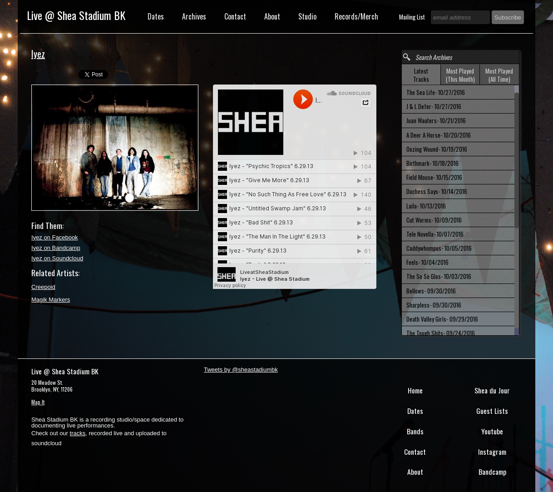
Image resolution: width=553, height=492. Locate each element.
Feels (427, 262)
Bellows (431, 291)
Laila (426, 206)
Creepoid (43, 286)
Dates (156, 16)
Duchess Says (436, 191)
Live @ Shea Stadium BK (76, 15)
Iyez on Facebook (54, 237)
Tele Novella (435, 234)
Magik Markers (50, 299)
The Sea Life (435, 92)
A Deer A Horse (438, 135)
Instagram (492, 451)
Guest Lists (492, 410)
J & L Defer (433, 106)
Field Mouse (434, 177)
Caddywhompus (439, 248)
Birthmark (432, 163)
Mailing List (412, 16)
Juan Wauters (436, 120)
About (272, 16)
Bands (415, 431)
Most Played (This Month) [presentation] (460, 75)
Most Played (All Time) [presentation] (499, 75)
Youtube (492, 431)
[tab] (421, 75)
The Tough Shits (440, 333)
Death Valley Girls (442, 319)
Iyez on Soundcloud (57, 258)
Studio (307, 16)
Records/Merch (356, 16)
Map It (37, 402)
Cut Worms (434, 220)
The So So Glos (438, 276)
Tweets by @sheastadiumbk (241, 369)
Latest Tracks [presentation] (421, 75)
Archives (194, 16)
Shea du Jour (492, 390)
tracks (78, 433)
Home (415, 390)
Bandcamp (492, 471)
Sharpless (433, 305)
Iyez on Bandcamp (55, 247)
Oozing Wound (436, 149)
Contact (235, 16)
